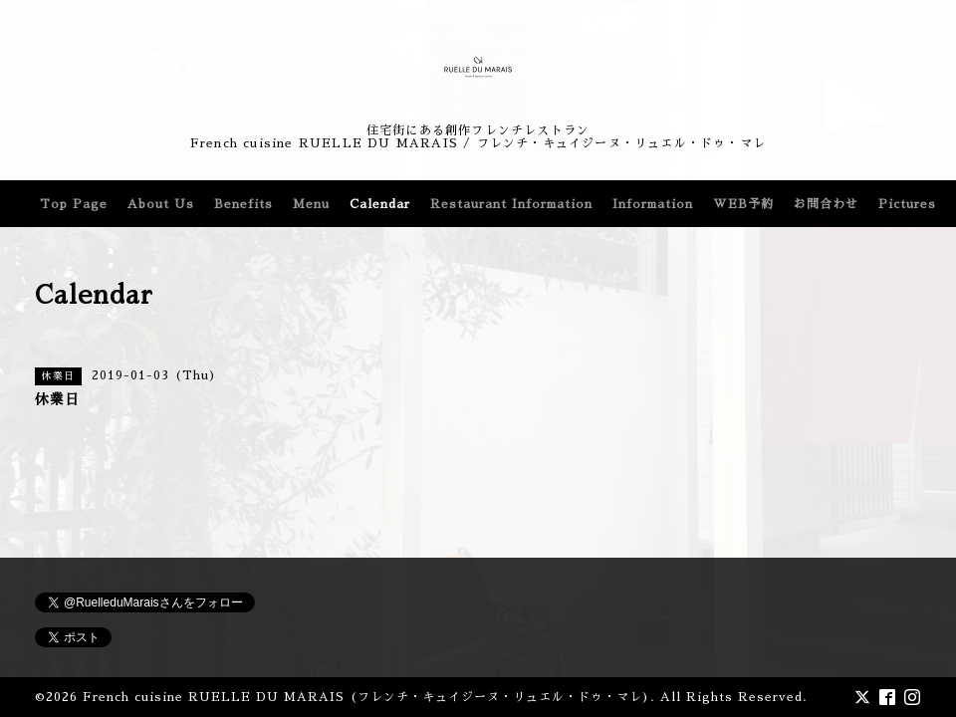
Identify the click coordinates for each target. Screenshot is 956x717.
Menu (311, 204)
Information (652, 204)
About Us (160, 204)
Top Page (74, 204)
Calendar (380, 204)
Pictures (907, 204)
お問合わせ (826, 204)
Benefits (243, 204)
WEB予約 (743, 204)
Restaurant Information (511, 204)
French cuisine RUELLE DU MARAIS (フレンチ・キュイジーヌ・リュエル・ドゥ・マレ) (366, 697)
